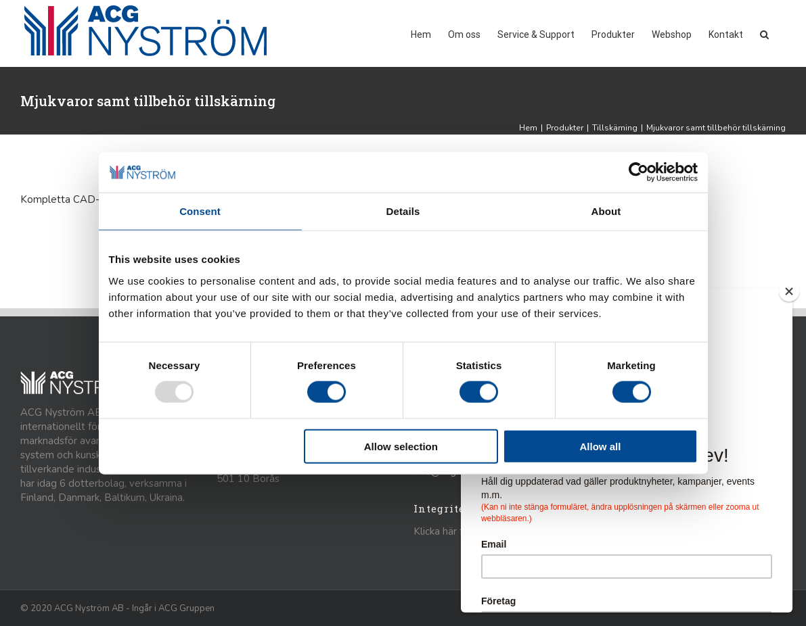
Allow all (600, 446)
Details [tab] (403, 211)
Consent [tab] (200, 211)
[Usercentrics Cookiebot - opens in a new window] (638, 172)
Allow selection (401, 446)
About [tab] (606, 211)
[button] (764, 33)
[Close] (789, 291)
